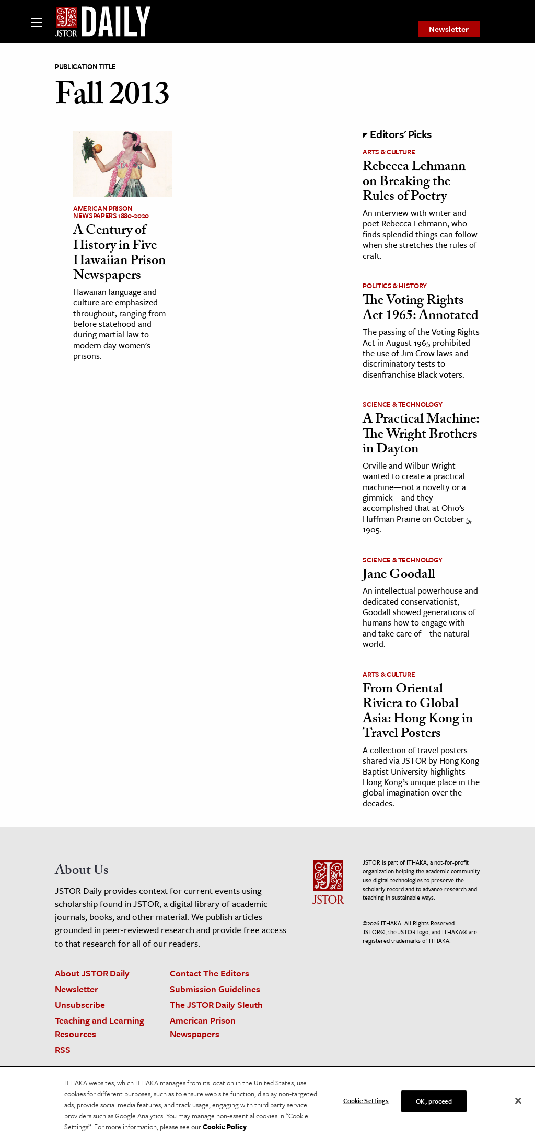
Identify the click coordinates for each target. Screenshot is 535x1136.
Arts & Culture (389, 151)
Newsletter (449, 29)
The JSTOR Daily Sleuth (216, 1004)
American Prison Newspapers (203, 1027)
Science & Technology (402, 404)
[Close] (518, 1103)
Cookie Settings (366, 1103)
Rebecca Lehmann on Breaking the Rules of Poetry (414, 182)
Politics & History (395, 285)
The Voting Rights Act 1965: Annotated (421, 309)
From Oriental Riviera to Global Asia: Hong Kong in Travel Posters (418, 713)
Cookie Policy (225, 1129)
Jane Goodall (399, 575)
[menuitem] (449, 29)
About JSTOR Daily (92, 973)
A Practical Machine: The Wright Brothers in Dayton (421, 435)
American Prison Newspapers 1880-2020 (111, 212)
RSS (63, 1049)
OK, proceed (433, 1103)
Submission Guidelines (215, 988)
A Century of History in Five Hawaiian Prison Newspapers (119, 254)
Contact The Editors (209, 973)
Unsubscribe (80, 1004)
